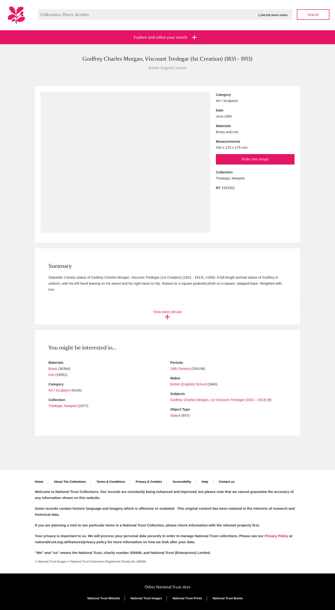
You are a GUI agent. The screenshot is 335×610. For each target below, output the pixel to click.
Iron (51, 375)
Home (39, 481)
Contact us (226, 481)
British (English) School (188, 384)
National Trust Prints (187, 598)
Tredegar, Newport (62, 406)
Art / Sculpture (59, 390)
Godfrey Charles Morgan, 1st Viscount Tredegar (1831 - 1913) (218, 400)
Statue (175, 415)
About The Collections (70, 481)
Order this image (255, 159)
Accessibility (182, 481)
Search (313, 14)
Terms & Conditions (111, 481)
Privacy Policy (276, 536)
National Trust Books (228, 598)
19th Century (180, 369)
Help (205, 481)
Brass (52, 369)
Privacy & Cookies (149, 481)
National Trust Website (103, 598)
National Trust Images (146, 598)
